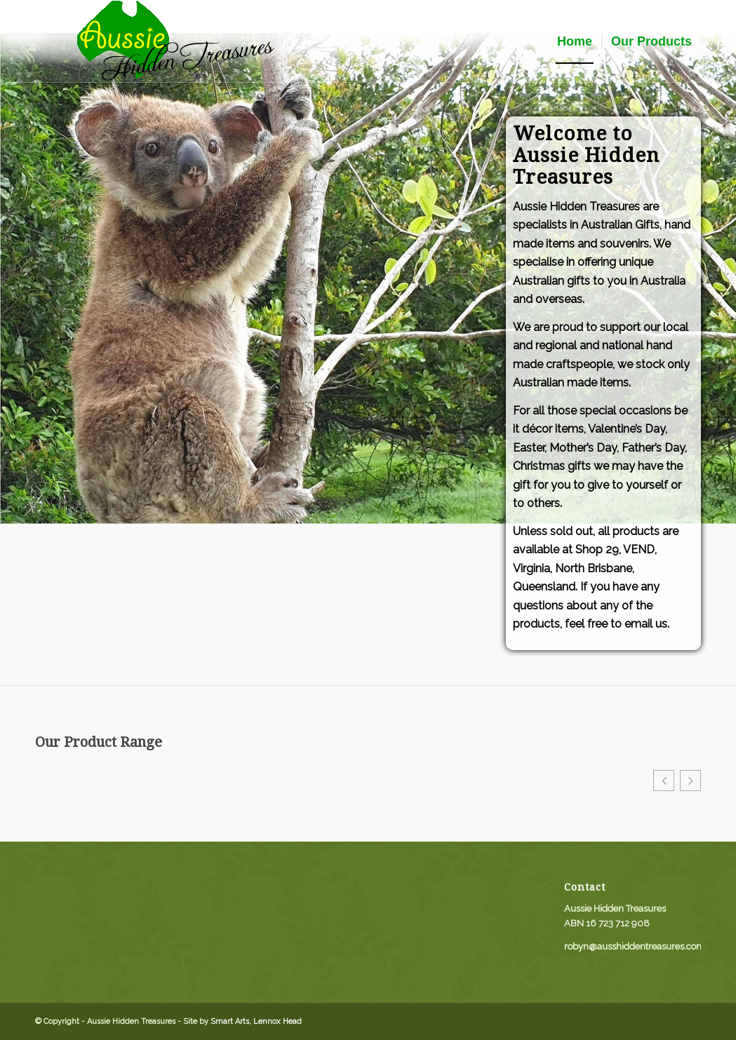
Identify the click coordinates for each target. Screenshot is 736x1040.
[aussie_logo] (175, 41)
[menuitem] (574, 41)
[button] (663, 780)
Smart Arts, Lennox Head (256, 1021)
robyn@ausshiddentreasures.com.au (641, 946)
